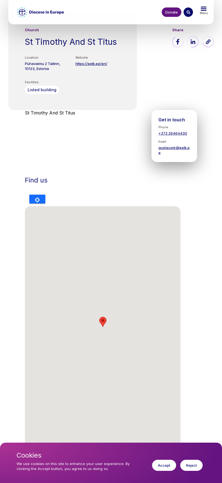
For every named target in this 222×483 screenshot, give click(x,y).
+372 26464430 (172, 133)
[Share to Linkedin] (193, 41)
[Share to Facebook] (177, 41)
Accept (164, 465)
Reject (191, 465)
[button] (208, 41)
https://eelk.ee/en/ (91, 63)
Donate (171, 12)
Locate (37, 199)
